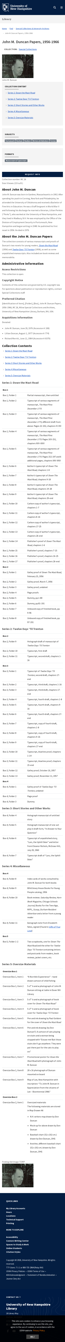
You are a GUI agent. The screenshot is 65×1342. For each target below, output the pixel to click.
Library (6, 19)
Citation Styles (13, 1252)
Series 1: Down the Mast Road (18, 350)
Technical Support (15, 1219)
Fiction (53, 141)
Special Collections (28, 49)
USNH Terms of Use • (36, 1271)
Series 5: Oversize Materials (17, 375)
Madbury (27, 141)
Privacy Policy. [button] (39, 1330)
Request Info (32, 174)
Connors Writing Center (17, 1240)
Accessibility (12, 1237)
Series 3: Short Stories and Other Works (23, 363)
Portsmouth (10, 141)
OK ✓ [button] (32, 1337)
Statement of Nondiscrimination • (42, 1275)
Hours (9, 1212)
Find (11, 28)
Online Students (14, 1248)
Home (4, 28)
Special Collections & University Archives (32, 28)
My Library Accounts (15, 1208)
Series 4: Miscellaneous (15, 369)
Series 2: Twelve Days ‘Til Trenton (20, 357)
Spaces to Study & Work (17, 1244)
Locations (10, 1216)
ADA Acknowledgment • (16, 1275)
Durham (19, 141)
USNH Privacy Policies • (16, 1271)
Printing (10, 1223)
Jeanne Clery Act (13, 1278)
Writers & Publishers (41, 141)
